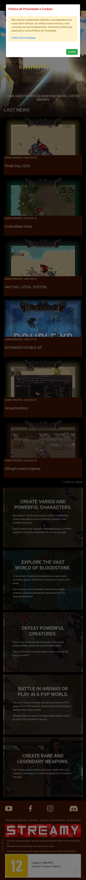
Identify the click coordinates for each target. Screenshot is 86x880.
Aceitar (72, 51)
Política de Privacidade (23, 37)
